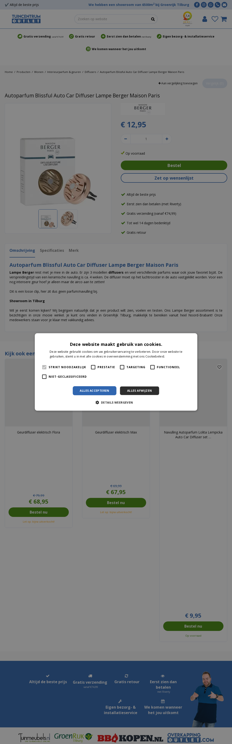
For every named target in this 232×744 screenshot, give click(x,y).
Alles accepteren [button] (94, 391)
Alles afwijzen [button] (139, 391)
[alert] (116, 372)
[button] (116, 402)
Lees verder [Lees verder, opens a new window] (174, 356)
